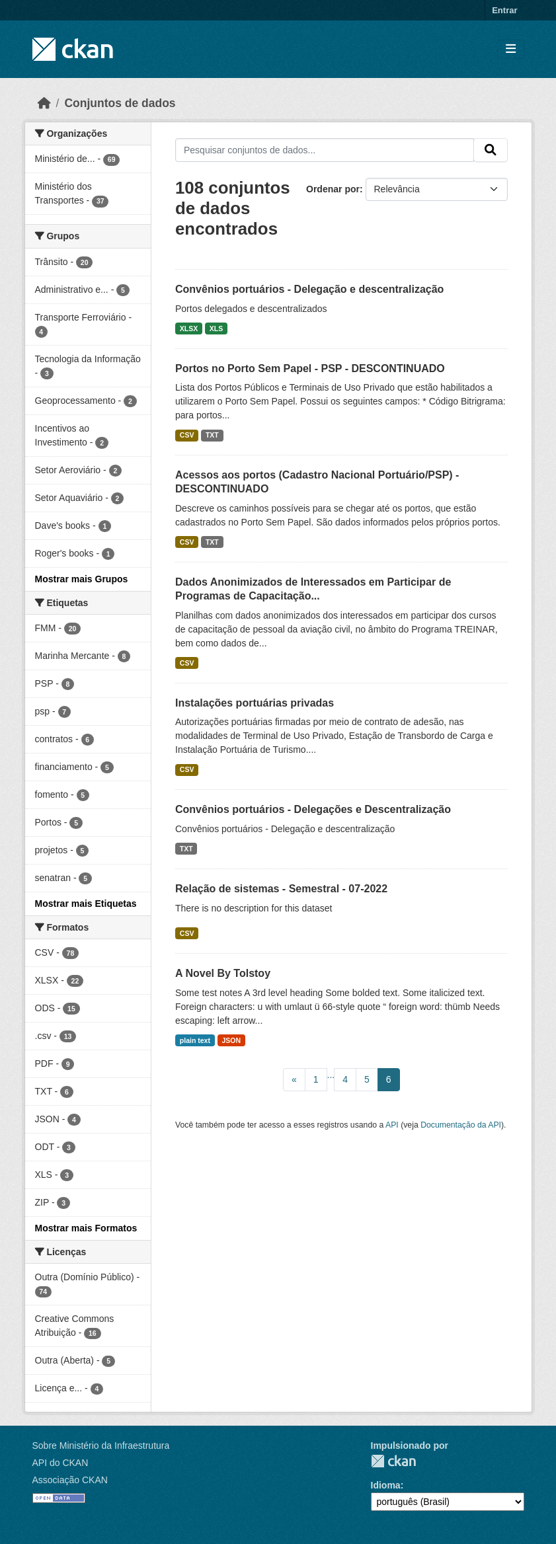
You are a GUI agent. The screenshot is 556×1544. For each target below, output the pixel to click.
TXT (212, 435)
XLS (216, 328)
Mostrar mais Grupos (81, 579)
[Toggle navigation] (510, 49)
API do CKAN (60, 1462)
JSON (231, 1040)
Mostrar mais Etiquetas (86, 903)
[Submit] (490, 150)
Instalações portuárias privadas (254, 703)
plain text (195, 1040)
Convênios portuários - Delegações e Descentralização (313, 809)
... (331, 1074)
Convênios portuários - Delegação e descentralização (309, 289)
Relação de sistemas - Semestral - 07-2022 (281, 888)
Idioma (386, 1485)
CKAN (393, 1461)
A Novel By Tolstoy (222, 973)
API (392, 1125)
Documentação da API (460, 1125)
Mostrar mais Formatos (86, 1228)
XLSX (189, 328)
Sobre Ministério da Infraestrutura (101, 1445)
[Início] (44, 103)
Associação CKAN (70, 1480)
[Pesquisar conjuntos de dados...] (324, 150)
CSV (187, 435)
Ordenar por (333, 189)
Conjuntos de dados (119, 103)
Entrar (504, 10)
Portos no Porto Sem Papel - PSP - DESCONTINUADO (310, 368)
